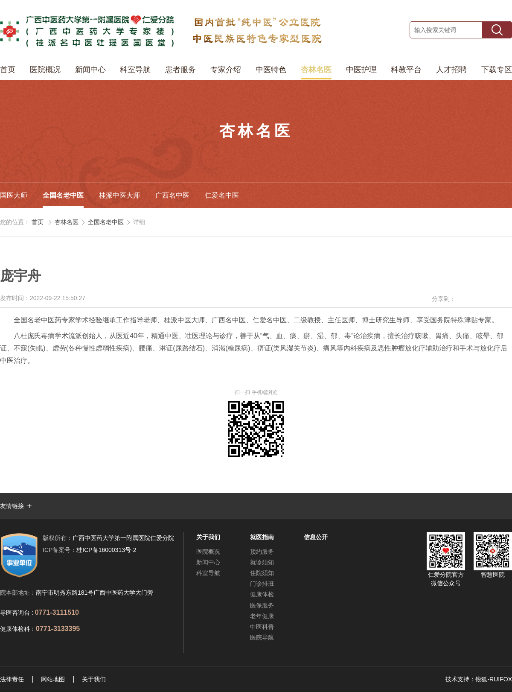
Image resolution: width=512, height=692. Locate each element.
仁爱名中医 (222, 195)
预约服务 (262, 551)
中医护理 (361, 69)
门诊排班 (262, 583)
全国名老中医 (63, 195)
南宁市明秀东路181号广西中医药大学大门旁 (94, 592)
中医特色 (271, 69)
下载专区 (496, 69)
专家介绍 (225, 69)
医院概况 (45, 69)
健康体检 (262, 594)
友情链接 (12, 505)
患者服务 (180, 69)
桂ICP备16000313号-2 (89, 549)
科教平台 (406, 69)
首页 (7, 69)
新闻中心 (90, 69)
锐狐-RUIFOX (493, 679)
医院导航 (262, 637)
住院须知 (262, 572)
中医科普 (262, 626)
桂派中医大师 (119, 195)
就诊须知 (262, 562)
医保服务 (262, 605)
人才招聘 (451, 69)
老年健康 (262, 616)
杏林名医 (316, 69)
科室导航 (135, 69)
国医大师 (13, 195)
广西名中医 (172, 195)
